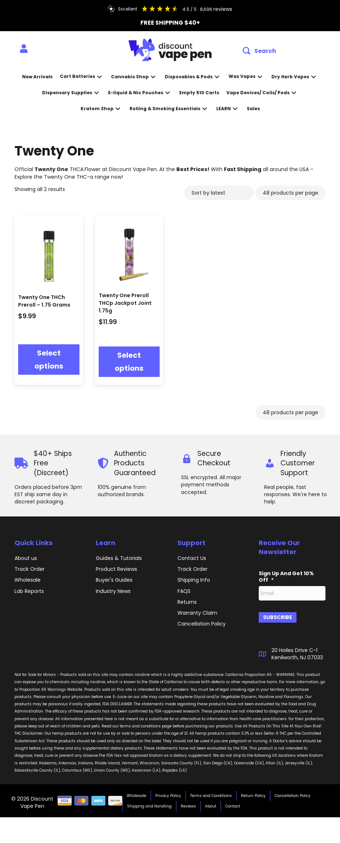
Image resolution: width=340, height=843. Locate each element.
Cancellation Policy (293, 793)
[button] (259, 51)
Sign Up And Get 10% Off (286, 576)
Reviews (188, 803)
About (210, 803)
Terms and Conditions (211, 793)
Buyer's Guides (114, 580)
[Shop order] (219, 193)
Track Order (30, 569)
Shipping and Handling (149, 803)
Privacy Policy (168, 793)
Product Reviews (116, 569)
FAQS (184, 591)
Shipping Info (193, 580)
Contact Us (191, 558)
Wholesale (28, 580)
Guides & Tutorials (119, 558)
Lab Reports (29, 591)
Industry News (113, 591)
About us (26, 558)
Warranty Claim (197, 612)
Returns (187, 602)
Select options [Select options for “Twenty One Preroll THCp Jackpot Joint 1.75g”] (129, 361)
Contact (232, 803)
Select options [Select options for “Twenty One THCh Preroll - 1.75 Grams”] (48, 359)
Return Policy (253, 793)
